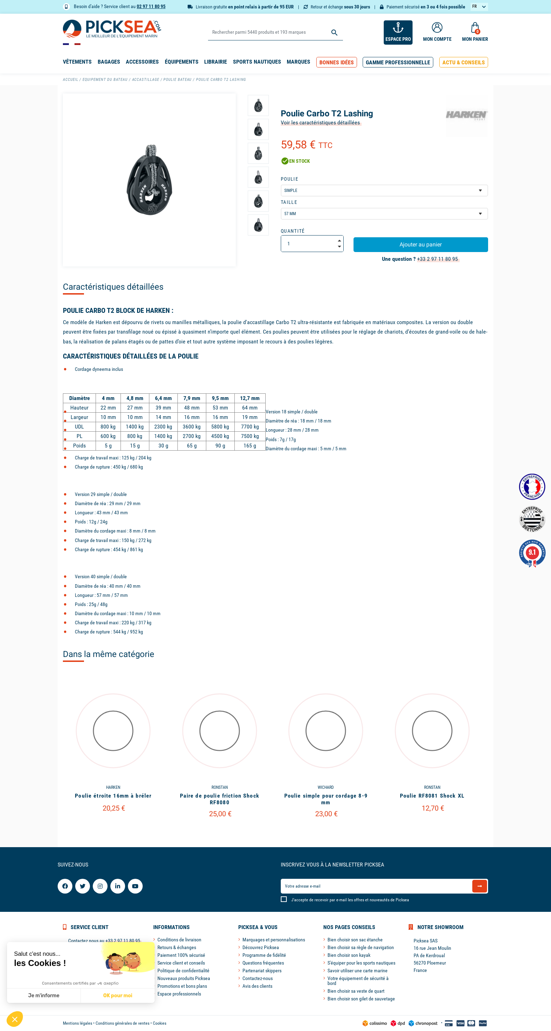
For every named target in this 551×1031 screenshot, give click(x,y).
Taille (289, 202)
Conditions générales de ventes (122, 1023)
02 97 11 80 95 (151, 6)
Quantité (293, 231)
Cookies (159, 1023)
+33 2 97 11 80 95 (437, 259)
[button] (336, 62)
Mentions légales (77, 1023)
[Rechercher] (275, 32)
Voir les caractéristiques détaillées (320, 122)
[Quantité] (312, 244)
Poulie (289, 179)
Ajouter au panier (421, 244)
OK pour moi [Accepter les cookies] (57, 996)
